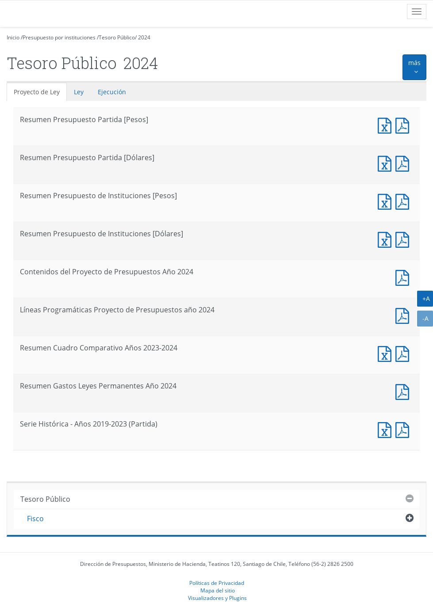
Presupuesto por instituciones (59, 37)
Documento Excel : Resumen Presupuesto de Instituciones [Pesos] (386, 201)
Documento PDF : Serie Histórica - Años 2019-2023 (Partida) (404, 429)
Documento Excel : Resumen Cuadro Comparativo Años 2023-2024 (386, 353)
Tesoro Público (117, 37)
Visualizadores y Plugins (217, 597)
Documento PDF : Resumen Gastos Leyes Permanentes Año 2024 (404, 391)
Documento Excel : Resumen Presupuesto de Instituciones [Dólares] (386, 239)
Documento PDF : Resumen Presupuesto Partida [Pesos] (404, 125)
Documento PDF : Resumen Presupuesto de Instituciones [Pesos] (404, 201)
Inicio (13, 37)
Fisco (35, 518)
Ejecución (112, 92)
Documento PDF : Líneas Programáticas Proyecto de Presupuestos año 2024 (404, 315)
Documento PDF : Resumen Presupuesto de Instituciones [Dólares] (404, 239)
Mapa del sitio (217, 590)
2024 (144, 37)
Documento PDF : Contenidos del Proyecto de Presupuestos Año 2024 (404, 277)
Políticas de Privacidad (216, 582)
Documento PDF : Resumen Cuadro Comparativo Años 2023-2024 (404, 353)
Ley (79, 92)
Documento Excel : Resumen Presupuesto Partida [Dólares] (386, 163)
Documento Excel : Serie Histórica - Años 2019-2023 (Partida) (386, 429)
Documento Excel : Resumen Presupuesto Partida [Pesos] (386, 125)
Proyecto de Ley (37, 92)
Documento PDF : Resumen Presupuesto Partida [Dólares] (404, 163)
